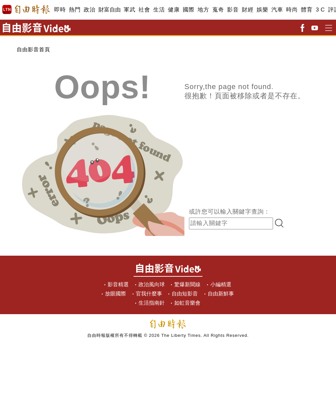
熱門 (74, 10)
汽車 (277, 10)
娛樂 (262, 10)
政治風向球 (151, 284)
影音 (233, 10)
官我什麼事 (149, 293)
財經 (247, 10)
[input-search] (231, 223)
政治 (89, 10)
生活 (159, 10)
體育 (306, 10)
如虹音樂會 (187, 303)
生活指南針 (151, 303)
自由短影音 (185, 293)
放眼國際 (115, 293)
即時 (60, 10)
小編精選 (220, 284)
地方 (203, 10)
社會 (144, 10)
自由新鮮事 (221, 293)
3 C (320, 10)
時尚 (292, 10)
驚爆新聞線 (187, 284)
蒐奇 (218, 10)
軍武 (129, 10)
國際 (188, 10)
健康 (173, 10)
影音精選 (118, 284)
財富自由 (109, 10)
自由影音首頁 (33, 49)
